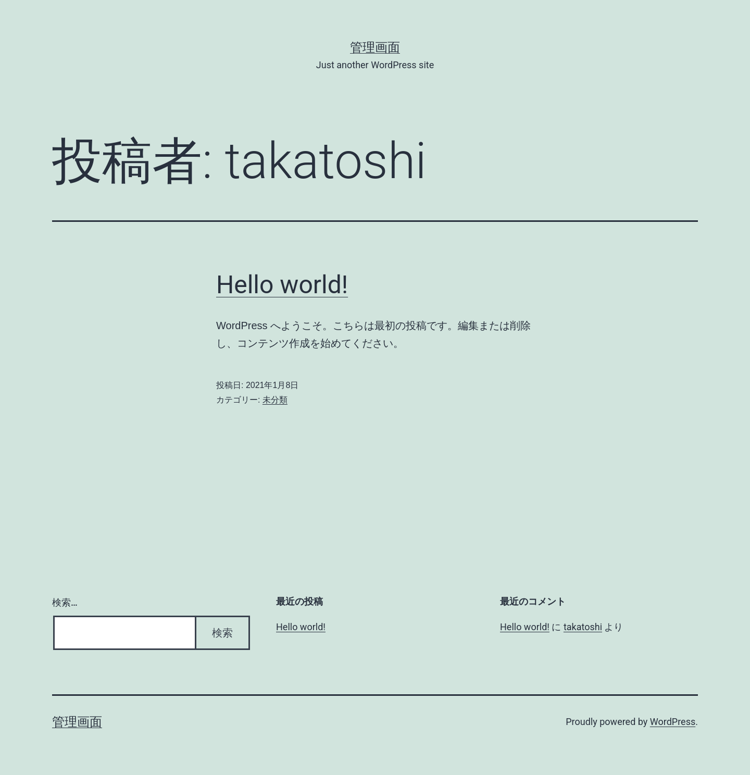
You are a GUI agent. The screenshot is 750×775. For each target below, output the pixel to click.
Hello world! (282, 284)
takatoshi (583, 626)
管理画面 (375, 47)
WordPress (672, 721)
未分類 (275, 399)
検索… (65, 602)
